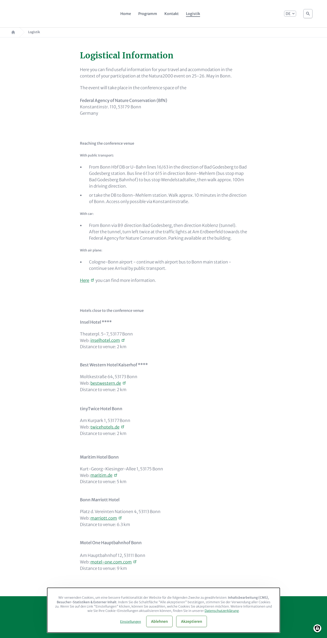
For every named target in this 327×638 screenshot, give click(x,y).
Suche (308, 12)
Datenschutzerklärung (222, 611)
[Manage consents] (317, 628)
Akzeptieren (191, 621)
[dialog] (163, 610)
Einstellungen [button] (130, 622)
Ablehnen (159, 621)
